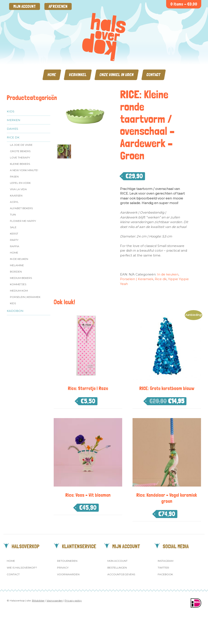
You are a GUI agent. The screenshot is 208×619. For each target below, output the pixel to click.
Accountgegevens (121, 574)
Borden (16, 271)
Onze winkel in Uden (116, 74)
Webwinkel (77, 74)
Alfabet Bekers (21, 208)
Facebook (165, 574)
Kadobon (15, 310)
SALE (13, 227)
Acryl (14, 201)
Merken (13, 120)
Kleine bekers (20, 163)
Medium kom (19, 290)
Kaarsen (16, 195)
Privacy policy (73, 600)
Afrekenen (58, 6)
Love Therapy (20, 157)
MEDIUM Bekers (21, 278)
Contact (153, 74)
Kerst (14, 233)
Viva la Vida (18, 189)
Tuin (13, 214)
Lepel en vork (20, 182)
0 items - (183, 4)
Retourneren (67, 560)
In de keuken (19, 258)
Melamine (17, 265)
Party (14, 239)
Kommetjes (18, 284)
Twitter (163, 567)
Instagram (165, 560)
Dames (12, 128)
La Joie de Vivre (21, 144)
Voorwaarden (68, 574)
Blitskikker (38, 600)
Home (51, 74)
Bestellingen (117, 567)
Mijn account (24, 6)
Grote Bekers (20, 151)
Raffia (14, 246)
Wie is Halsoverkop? (22, 567)
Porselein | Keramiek (25, 297)
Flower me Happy (23, 220)
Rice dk (13, 137)
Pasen (14, 176)
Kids (10, 111)
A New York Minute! (24, 170)
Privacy (62, 567)
